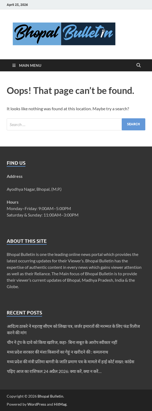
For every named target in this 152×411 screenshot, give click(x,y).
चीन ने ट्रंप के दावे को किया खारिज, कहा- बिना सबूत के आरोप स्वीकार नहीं (62, 342)
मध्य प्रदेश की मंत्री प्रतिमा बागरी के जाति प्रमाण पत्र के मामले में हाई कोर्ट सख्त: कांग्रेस (70, 361)
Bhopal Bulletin (50, 396)
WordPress (36, 404)
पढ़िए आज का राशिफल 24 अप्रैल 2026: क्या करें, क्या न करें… (54, 371)
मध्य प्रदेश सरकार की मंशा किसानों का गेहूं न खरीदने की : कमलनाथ (57, 351)
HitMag (60, 404)
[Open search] (139, 65)
